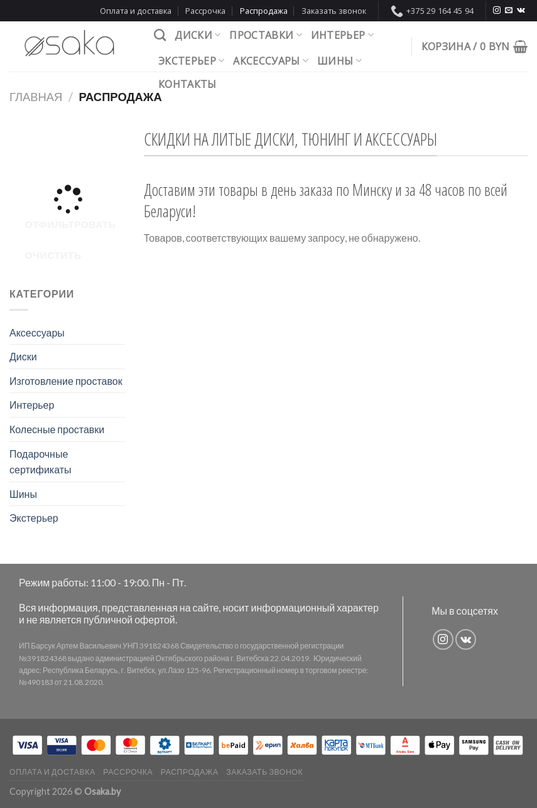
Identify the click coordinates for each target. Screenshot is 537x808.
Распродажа (264, 10)
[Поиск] (160, 34)
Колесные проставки (56, 429)
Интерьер (342, 35)
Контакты (187, 84)
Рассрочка (205, 10)
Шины (339, 61)
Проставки (265, 35)
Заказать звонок (333, 10)
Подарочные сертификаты (40, 462)
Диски (197, 35)
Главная (35, 97)
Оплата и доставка (135, 10)
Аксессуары (270, 61)
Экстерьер (191, 61)
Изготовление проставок (65, 381)
